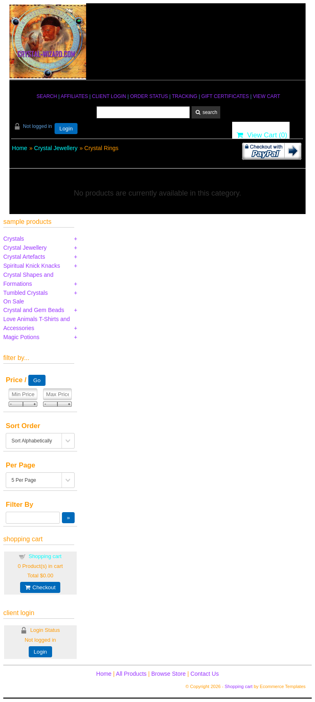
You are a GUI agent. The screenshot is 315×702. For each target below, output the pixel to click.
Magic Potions (21, 337)
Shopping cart (45, 556)
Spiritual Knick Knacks (31, 265)
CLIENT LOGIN (109, 96)
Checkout (40, 587)
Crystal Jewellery (56, 148)
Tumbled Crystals (25, 292)
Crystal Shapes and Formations (28, 279)
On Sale (13, 301)
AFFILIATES (74, 96)
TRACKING (184, 96)
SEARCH (47, 96)
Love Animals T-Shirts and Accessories (36, 323)
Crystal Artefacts (24, 256)
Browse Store (168, 673)
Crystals (13, 238)
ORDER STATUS (149, 96)
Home (19, 148)
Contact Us (204, 673)
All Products (131, 673)
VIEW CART (266, 96)
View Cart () (262, 135)
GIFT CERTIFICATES (225, 96)
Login (66, 128)
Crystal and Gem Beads (33, 310)
